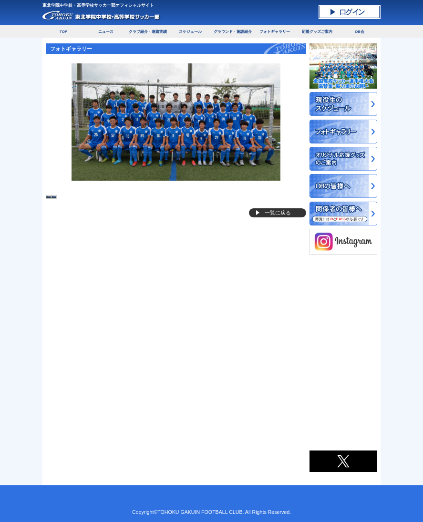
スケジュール (190, 32)
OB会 (359, 32)
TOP (63, 32)
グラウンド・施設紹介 (233, 32)
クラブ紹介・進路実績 (148, 32)
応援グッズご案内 (317, 32)
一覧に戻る (278, 212)
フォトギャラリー (274, 32)
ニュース (105, 32)
